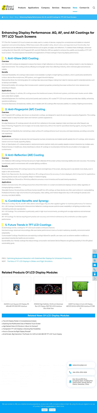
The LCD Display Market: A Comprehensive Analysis (19, 321)
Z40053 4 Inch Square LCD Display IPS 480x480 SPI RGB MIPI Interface (16, 305)
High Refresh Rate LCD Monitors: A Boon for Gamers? (20, 326)
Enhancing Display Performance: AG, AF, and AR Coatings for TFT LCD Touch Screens (48, 17)
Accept (52, 410)
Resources (66, 8)
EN (92, 2)
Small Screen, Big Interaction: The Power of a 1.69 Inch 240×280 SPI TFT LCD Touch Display (32, 334)
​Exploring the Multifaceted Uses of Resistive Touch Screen (22, 323)
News (75, 8)
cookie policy (50, 406)
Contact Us (84, 8)
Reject (44, 410)
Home (6, 17)
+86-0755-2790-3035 (10, 2)
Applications (33, 8)
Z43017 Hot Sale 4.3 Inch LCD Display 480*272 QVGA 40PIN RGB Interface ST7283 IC (80, 306)
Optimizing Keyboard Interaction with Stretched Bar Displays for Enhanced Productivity (39, 258)
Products (22, 8)
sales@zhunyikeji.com (27, 2)
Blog (16, 17)
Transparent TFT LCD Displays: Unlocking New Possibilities (22, 329)
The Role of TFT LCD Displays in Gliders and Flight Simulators (29, 261)
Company (45, 8)
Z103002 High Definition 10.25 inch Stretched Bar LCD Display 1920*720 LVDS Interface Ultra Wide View (48, 306)
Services (55, 8)
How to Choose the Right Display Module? (17, 331)
